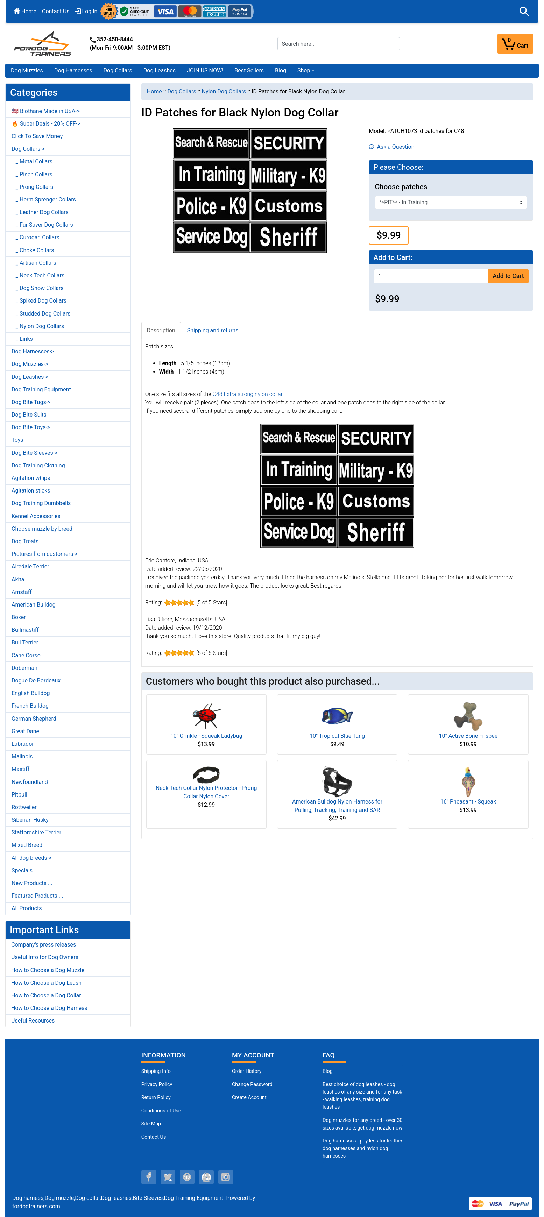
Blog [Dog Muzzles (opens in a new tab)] (328, 1071)
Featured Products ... (37, 895)
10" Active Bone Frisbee (468, 736)
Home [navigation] (154, 91)
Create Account (249, 1098)
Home (25, 11)
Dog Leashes (159, 70)
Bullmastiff (25, 630)
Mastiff (20, 769)
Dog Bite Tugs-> (31, 402)
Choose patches (401, 187)
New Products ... (32, 883)
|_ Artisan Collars (34, 263)
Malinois (22, 756)
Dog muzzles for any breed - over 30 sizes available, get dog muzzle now (363, 1124)
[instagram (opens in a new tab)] (226, 1177)
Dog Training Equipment (41, 389)
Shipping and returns (213, 330)
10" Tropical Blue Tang (337, 736)
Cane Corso (26, 655)
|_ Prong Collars (32, 187)
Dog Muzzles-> (30, 364)
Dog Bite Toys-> (31, 427)
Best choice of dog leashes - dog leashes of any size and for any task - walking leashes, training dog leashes (362, 1096)
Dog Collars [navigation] (182, 91)
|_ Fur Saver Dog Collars (42, 224)
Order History (247, 1071)
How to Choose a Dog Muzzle (47, 970)
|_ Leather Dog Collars (40, 212)
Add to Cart (508, 276)
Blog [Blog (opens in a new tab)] (280, 70)
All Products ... (30, 908)
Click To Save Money (37, 136)
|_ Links (22, 338)
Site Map (151, 1124)
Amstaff (22, 592)
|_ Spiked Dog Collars (39, 300)
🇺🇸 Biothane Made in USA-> (46, 111)
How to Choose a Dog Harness (49, 1008)
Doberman (24, 668)
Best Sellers (249, 70)
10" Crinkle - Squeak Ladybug (206, 736)
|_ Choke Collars (33, 250)
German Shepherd (34, 718)
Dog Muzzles (27, 70)
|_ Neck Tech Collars (38, 275)
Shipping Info (156, 1071)
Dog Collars (118, 70)
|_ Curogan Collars (35, 237)
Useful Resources (33, 1020)
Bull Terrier (25, 642)
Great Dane (25, 731)
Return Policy (156, 1098)
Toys (17, 440)
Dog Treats (25, 541)
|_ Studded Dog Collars (41, 313)
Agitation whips (31, 478)
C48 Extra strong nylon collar (247, 394)
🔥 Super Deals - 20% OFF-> (46, 123)
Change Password (252, 1085)
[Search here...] (338, 43)
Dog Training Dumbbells (41, 503)
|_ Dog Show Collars (38, 288)
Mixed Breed (27, 845)
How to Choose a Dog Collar (46, 995)
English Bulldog (31, 693)
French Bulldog (30, 705)
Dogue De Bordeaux (36, 680)
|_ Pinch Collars (32, 174)
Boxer (19, 617)
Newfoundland (30, 782)
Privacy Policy (156, 1085)
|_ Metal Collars (32, 161)
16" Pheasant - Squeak (468, 801)
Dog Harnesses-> (33, 351)
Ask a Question (391, 146)
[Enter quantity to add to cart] (431, 276)
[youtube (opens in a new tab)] (206, 1177)
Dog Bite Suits (29, 414)
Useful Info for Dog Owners (44, 957)
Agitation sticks (31, 490)
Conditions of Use (161, 1111)
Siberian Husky (30, 819)
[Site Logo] (43, 43)
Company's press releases (43, 944)
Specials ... (25, 870)
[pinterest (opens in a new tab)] (187, 1177)
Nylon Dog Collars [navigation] (224, 91)
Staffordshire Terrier (36, 832)
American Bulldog (34, 604)
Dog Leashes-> (30, 377)
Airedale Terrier (30, 566)
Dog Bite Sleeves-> (35, 453)
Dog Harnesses (73, 70)
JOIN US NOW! (205, 70)
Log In (86, 11)
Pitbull (19, 794)
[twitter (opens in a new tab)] (168, 1177)
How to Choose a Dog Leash (46, 982)
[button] (524, 11)
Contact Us (56, 11)
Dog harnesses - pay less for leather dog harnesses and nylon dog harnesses (362, 1148)
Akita (18, 579)
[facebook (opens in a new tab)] (149, 1177)
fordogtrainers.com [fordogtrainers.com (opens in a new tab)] (36, 1206)
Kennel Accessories (36, 516)
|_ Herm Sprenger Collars (44, 199)
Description (161, 330)
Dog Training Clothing (38, 465)
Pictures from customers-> (45, 554)
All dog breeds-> (32, 858)
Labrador (23, 744)
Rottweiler (24, 807)
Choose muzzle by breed (42, 528)
